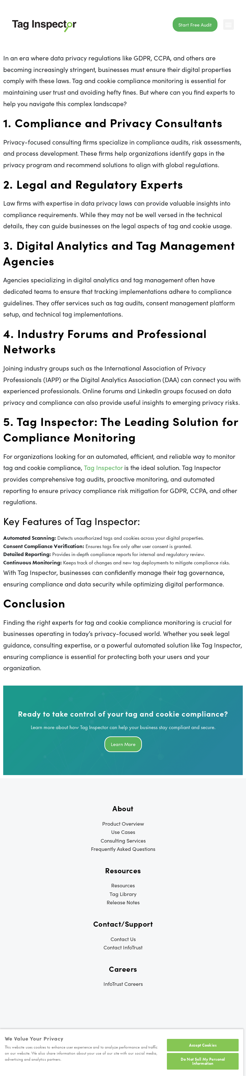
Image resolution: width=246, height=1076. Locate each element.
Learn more (123, 744)
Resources (123, 885)
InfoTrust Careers (123, 983)
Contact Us (123, 938)
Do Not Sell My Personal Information (203, 1061)
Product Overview (123, 823)
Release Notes (123, 902)
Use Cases (123, 831)
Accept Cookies (203, 1045)
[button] (228, 24)
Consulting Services (123, 840)
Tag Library (123, 893)
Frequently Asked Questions (123, 848)
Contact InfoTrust (123, 947)
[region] (121, 1052)
